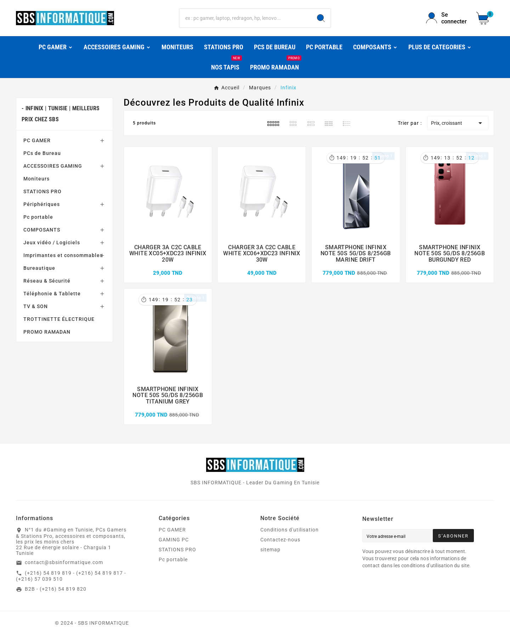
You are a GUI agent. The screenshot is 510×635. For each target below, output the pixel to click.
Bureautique (39, 268)
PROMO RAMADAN (46, 332)
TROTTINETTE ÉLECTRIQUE (59, 319)
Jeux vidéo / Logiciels (51, 242)
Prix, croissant (457, 123)
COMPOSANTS (41, 230)
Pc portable (38, 217)
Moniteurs (36, 179)
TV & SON (35, 306)
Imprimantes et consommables (63, 255)
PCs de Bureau (42, 153)
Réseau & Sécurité (46, 281)
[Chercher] (245, 18)
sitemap (270, 549)
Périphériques (41, 204)
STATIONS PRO (42, 191)
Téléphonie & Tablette (52, 293)
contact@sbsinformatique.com (64, 562)
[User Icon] (447, 18)
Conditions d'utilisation (289, 530)
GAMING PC (174, 539)
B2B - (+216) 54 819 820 (55, 589)
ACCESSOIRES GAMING (52, 166)
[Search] (321, 18)
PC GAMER (37, 140)
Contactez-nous (280, 539)
